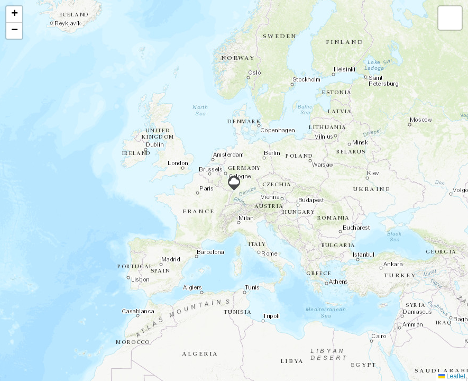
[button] (234, 183)
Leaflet (451, 376)
